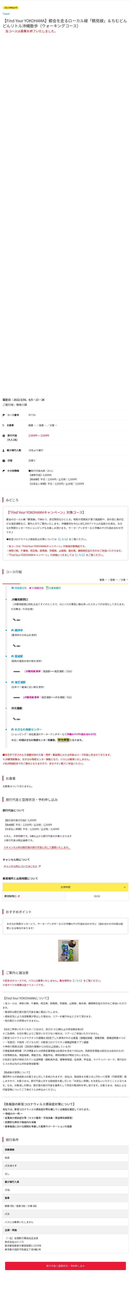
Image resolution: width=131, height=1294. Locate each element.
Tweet (6, 13)
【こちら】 (63, 539)
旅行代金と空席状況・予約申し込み (65, 1265)
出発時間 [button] (65, 887)
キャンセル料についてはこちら (20, 866)
